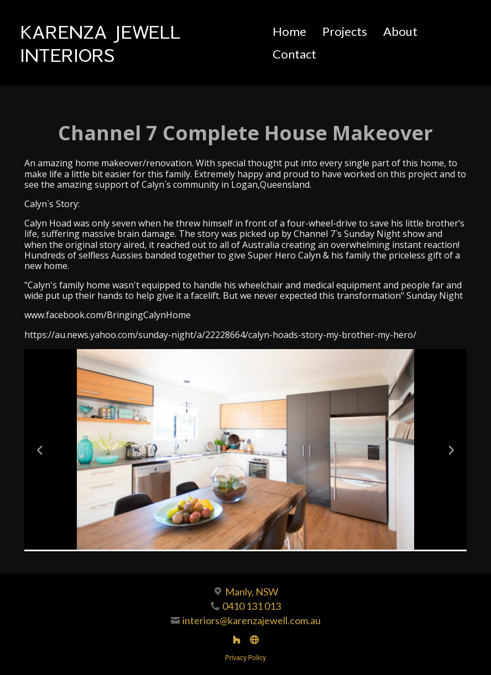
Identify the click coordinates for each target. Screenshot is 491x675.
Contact (294, 53)
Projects (344, 31)
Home (289, 31)
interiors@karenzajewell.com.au (251, 620)
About (400, 31)
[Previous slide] (39, 450)
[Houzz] (236, 639)
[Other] (254, 639)
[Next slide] (451, 450)
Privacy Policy (245, 658)
